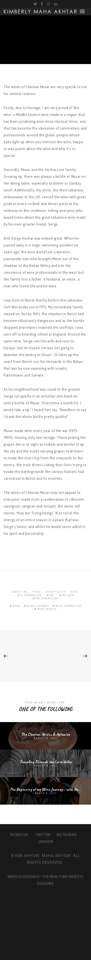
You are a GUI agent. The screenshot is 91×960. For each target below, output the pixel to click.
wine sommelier (68, 606)
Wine (50, 595)
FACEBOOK (19, 834)
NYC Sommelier (29, 595)
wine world (47, 609)
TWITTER (42, 834)
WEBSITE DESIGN (22, 876)
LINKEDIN (46, 841)
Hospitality (56, 591)
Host (75, 591)
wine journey (38, 606)
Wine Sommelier (45, 598)
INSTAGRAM (67, 834)
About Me (20, 591)
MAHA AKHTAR (56, 855)
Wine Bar (66, 595)
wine (16, 606)
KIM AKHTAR (27, 855)
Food (37, 591)
